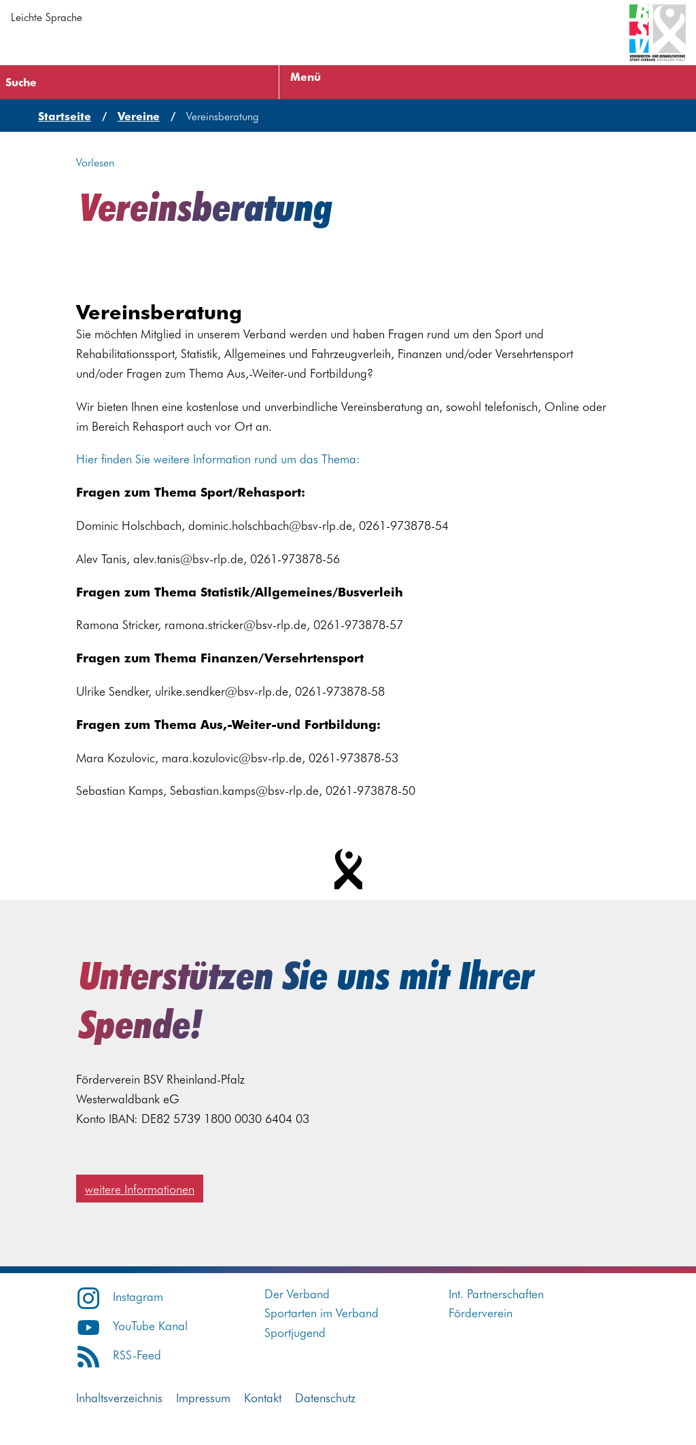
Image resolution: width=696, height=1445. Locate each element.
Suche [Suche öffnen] (21, 81)
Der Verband (297, 1293)
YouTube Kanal (132, 1325)
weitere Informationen (139, 1188)
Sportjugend (295, 1331)
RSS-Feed (118, 1354)
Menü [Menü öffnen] (305, 76)
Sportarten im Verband (321, 1312)
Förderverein (480, 1312)
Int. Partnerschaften (496, 1293)
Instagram (119, 1295)
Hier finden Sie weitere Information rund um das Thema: (218, 458)
